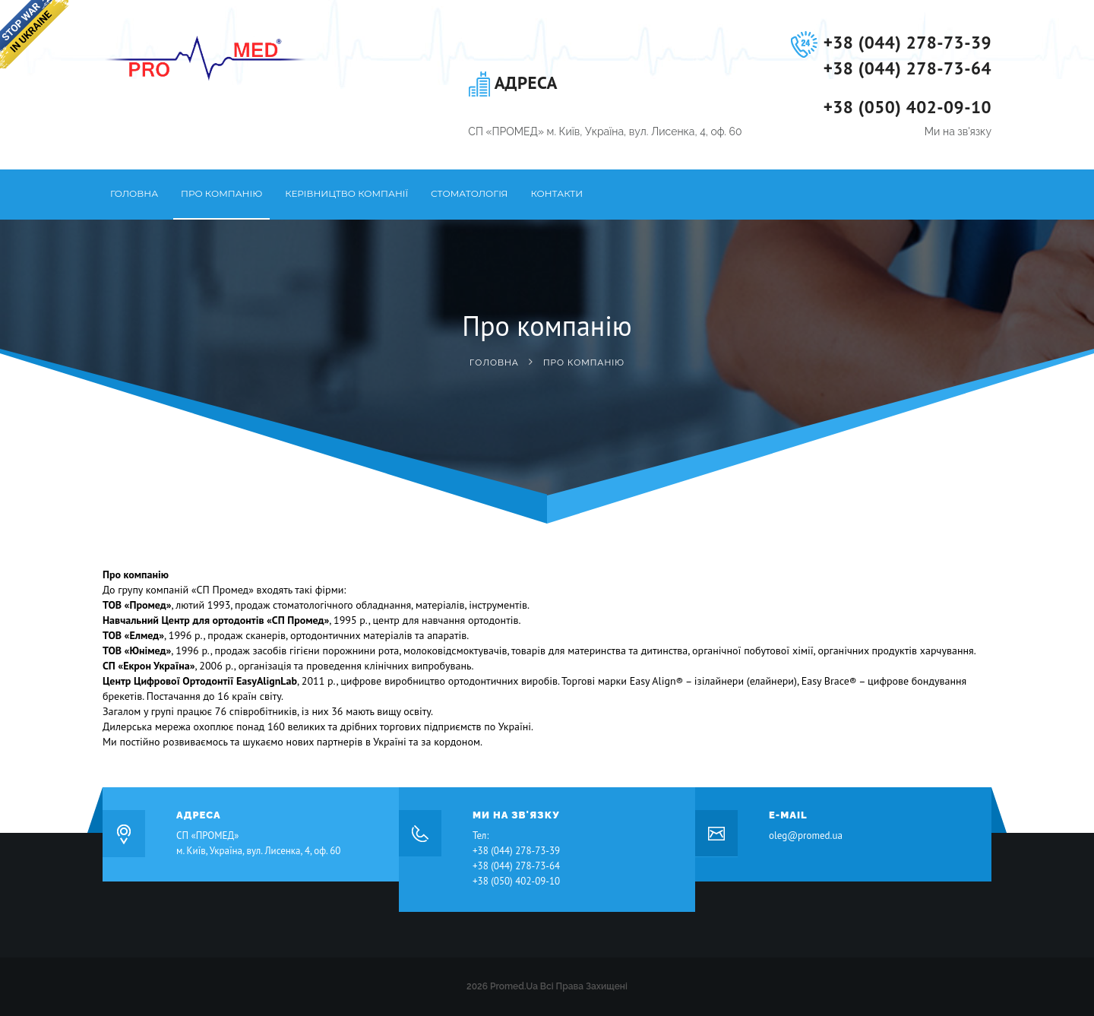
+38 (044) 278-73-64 (907, 68)
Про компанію (221, 193)
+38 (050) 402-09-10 (907, 107)
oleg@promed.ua (806, 835)
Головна (134, 193)
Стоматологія (469, 193)
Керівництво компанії (346, 193)
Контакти (556, 193)
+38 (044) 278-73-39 (907, 42)
